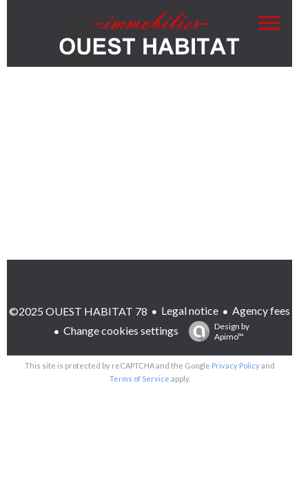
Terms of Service (139, 378)
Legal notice (189, 310)
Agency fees (261, 310)
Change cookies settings (120, 330)
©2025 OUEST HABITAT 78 (78, 311)
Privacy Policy (236, 365)
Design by (215, 331)
